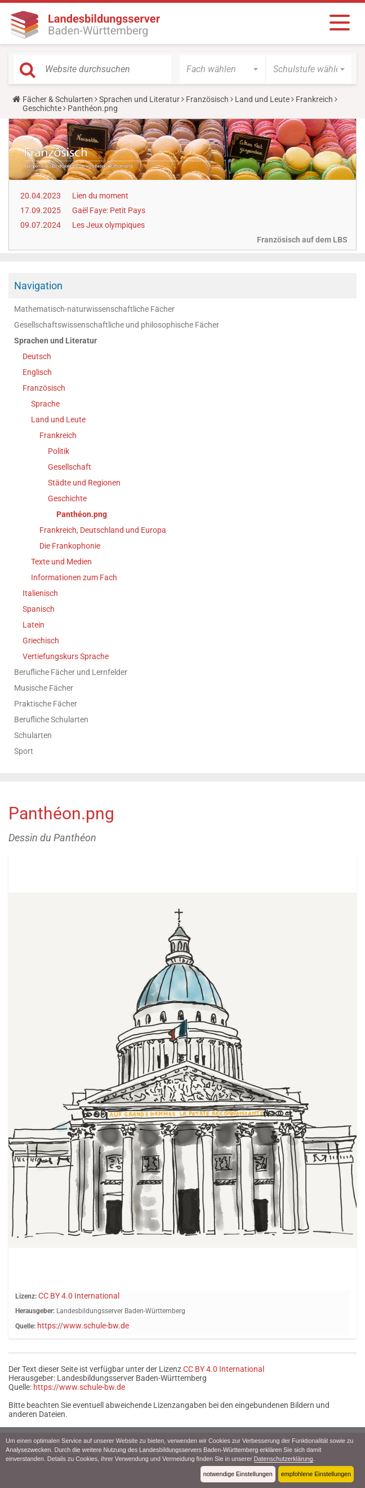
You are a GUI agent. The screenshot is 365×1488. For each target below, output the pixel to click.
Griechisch (41, 640)
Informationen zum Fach (74, 577)
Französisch (207, 99)
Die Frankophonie (69, 545)
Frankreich (314, 99)
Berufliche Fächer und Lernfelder (70, 672)
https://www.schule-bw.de (83, 1325)
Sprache (45, 403)
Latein (33, 624)
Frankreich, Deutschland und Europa (102, 530)
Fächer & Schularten (58, 99)
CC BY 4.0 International (78, 1295)
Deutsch (37, 356)
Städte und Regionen (84, 482)
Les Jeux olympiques (108, 224)
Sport (23, 751)
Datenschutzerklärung (283, 1458)
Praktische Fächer (45, 703)
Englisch (37, 372)
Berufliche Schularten (51, 719)
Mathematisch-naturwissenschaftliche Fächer (94, 309)
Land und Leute (262, 99)
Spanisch (39, 608)
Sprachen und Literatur (139, 99)
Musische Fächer (43, 687)
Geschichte (42, 108)
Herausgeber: (35, 1311)
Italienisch (40, 593)
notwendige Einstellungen (238, 1474)
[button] (222, 69)
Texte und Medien (61, 561)
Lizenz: (26, 1296)
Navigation (38, 286)
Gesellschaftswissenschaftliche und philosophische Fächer (116, 324)
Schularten (33, 735)
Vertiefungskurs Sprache (66, 656)
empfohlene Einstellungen (316, 1474)
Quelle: (25, 1326)
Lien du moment (100, 195)
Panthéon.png (81, 514)
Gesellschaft (69, 466)
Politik (58, 451)
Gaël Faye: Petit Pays (108, 210)
